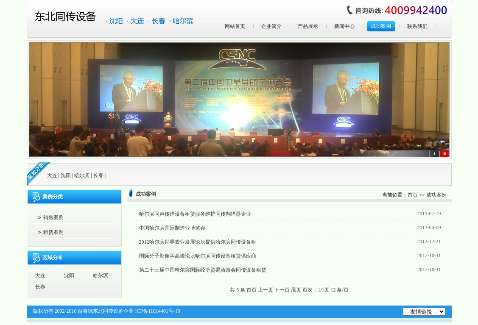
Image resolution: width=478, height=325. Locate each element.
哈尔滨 (81, 175)
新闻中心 (344, 26)
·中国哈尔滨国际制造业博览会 (171, 228)
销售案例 (53, 217)
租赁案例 (53, 232)
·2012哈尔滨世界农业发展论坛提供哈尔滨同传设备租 (197, 242)
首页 (413, 195)
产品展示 (308, 26)
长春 (98, 175)
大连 (52, 175)
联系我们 (417, 26)
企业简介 (271, 26)
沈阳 (66, 175)
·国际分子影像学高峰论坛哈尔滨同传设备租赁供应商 (197, 256)
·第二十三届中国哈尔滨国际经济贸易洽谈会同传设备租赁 (202, 270)
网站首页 (235, 26)
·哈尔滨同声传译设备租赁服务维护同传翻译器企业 (194, 214)
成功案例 (381, 26)
